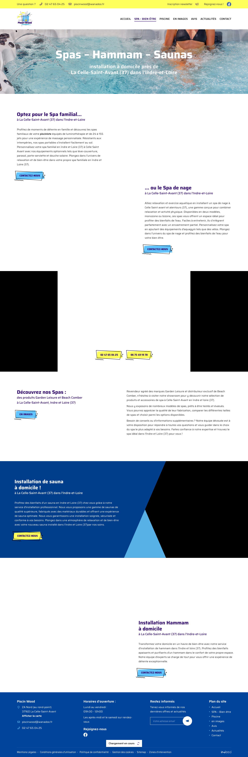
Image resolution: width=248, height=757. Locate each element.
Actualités (208, 19)
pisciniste (45, 134)
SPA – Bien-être (145, 19)
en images (180, 19)
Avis (194, 19)
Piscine (165, 19)
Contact (225, 19)
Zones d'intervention (160, 752)
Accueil (125, 19)
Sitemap (141, 752)
